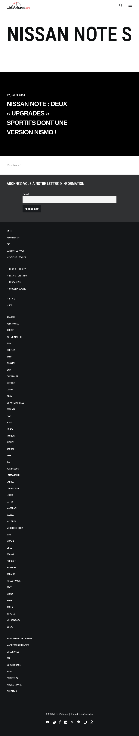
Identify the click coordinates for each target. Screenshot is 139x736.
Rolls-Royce (13, 580)
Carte (10, 231)
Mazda (10, 515)
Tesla (10, 607)
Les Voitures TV (17, 269)
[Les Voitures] (18, 5)
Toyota (11, 613)
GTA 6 (12, 299)
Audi (9, 343)
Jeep (9, 455)
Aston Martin (14, 337)
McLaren (11, 521)
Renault (11, 574)
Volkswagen (13, 620)
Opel (9, 548)
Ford (9, 422)
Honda (10, 429)
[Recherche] (119, 5)
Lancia (10, 482)
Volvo (10, 627)
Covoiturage (14, 665)
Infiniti (10, 442)
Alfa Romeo (13, 323)
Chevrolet (12, 376)
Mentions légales (16, 257)
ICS (10, 305)
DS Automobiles (15, 403)
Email (26, 194)
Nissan (10, 541)
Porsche (11, 567)
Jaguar (10, 449)
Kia (8, 462)
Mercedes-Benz (15, 528)
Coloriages (13, 651)
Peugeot (11, 561)
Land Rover (13, 488)
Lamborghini (13, 475)
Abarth (11, 317)
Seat (9, 587)
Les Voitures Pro (18, 275)
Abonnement (13, 237)
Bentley (11, 350)
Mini (9, 534)
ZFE (8, 658)
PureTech (12, 691)
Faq (8, 244)
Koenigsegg (13, 468)
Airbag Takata (14, 684)
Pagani (10, 554)
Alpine (10, 330)
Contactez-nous (15, 251)
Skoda (10, 594)
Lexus (10, 495)
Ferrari (11, 409)
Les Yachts (14, 282)
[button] (130, 5)
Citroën (11, 383)
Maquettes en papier (18, 645)
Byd (9, 370)
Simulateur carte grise (19, 638)
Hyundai (11, 435)
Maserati (12, 508)
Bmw (9, 356)
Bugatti (11, 363)
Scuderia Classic (17, 289)
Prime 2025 (12, 678)
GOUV (9, 671)
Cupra (10, 389)
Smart (10, 600)
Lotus (10, 501)
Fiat (9, 416)
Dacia (10, 396)
